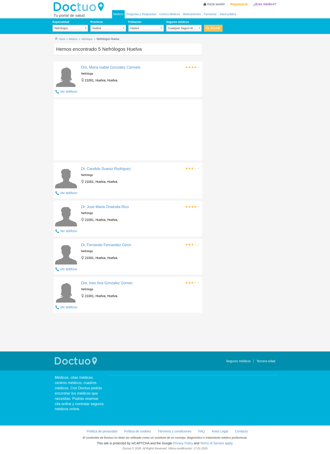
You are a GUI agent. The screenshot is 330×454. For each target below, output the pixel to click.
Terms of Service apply (216, 443)
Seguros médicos (177, 22)
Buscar (215, 28)
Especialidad (60, 22)
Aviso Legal (220, 431)
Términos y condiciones (174, 431)
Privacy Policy (183, 443)
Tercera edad (265, 361)
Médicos (118, 14)
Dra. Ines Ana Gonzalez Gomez (107, 283)
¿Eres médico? (264, 4)
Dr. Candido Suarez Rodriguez (106, 169)
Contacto (241, 431)
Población (134, 22)
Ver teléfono (68, 91)
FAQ (201, 431)
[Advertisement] (88, 128)
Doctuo (80, 6)
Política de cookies (137, 431)
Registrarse (239, 4)
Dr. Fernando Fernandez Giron (106, 245)
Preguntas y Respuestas (141, 14)
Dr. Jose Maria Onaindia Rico (105, 207)
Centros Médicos (169, 14)
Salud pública (228, 14)
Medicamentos (192, 14)
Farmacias (210, 14)
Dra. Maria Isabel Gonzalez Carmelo (110, 67)
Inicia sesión (216, 4)
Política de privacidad (102, 431)
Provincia (96, 22)
